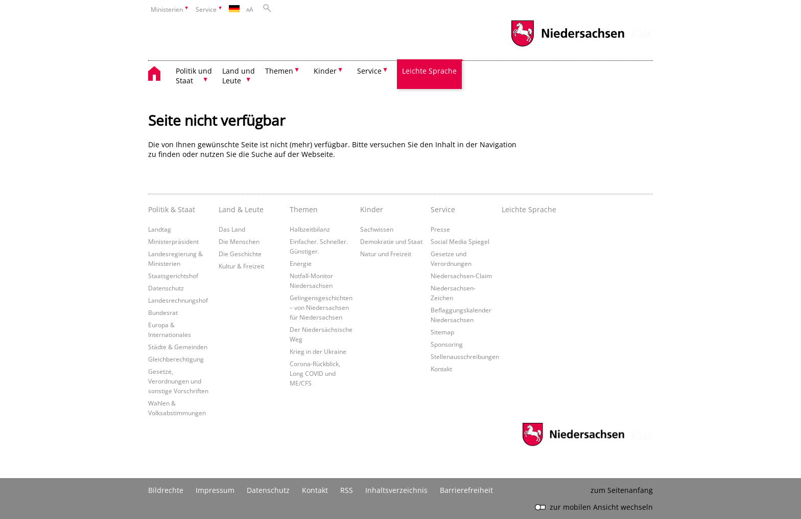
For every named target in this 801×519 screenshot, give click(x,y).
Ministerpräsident (173, 241)
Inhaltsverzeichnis (396, 490)
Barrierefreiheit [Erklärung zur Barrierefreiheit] (466, 490)
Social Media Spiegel (460, 241)
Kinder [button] (325, 71)
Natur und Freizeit (385, 254)
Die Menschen (239, 241)
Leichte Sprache (429, 71)
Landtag (159, 229)
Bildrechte (165, 490)
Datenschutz (166, 288)
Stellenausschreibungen (465, 356)
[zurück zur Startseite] (159, 75)
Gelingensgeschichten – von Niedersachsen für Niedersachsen (321, 307)
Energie (301, 263)
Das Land (232, 229)
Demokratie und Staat (391, 241)
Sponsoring (447, 344)
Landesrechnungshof (178, 300)
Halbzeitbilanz (310, 229)
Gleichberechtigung (176, 359)
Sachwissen (376, 229)
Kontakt (441, 369)
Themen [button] (279, 71)
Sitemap (442, 332)
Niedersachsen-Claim (461, 276)
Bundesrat (163, 312)
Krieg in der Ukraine (318, 351)
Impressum (215, 490)
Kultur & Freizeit (241, 266)
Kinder (371, 209)
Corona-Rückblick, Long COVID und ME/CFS (315, 373)
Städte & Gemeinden (177, 347)
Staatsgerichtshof (173, 276)
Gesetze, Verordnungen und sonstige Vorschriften (178, 381)
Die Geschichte (240, 254)
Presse (440, 229)
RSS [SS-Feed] (346, 490)
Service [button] (369, 71)
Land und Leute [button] (238, 75)
